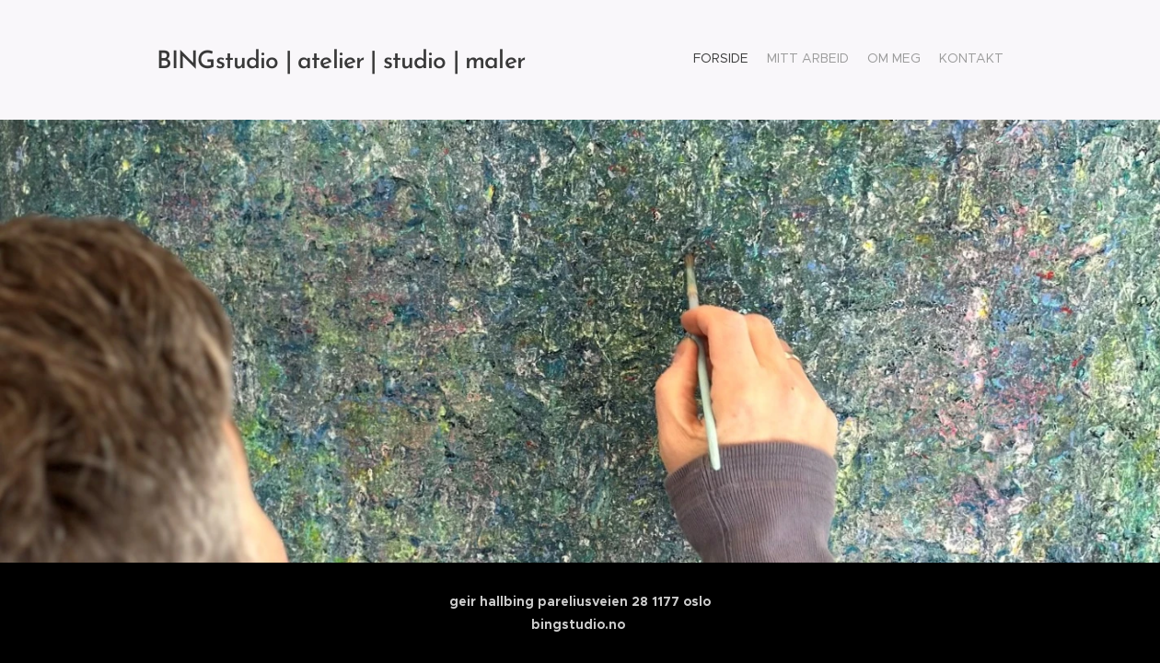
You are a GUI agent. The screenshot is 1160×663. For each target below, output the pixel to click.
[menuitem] (950, 60)
